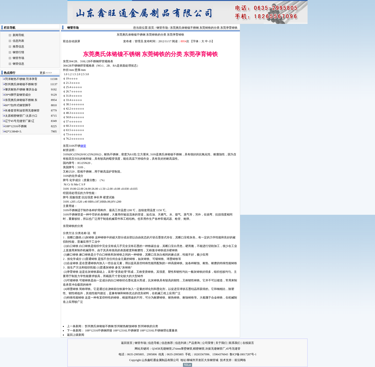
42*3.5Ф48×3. (13, 131)
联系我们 (234, 343)
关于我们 (221, 343)
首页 (151, 27)
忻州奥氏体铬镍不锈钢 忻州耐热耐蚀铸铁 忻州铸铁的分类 (122, 326)
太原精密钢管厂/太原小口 (21, 115)
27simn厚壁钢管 (182, 348)
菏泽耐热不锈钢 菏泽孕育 (21, 79)
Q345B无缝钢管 (162, 348)
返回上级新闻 (75, 334)
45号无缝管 (233, 348)
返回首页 (126, 343)
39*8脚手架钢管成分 (18, 94)
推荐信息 (18, 46)
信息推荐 (167, 343)
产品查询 (194, 343)
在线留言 (248, 343)
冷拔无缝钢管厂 (215, 348)
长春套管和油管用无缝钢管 (22, 110)
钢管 (83, 145)
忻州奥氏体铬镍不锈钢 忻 (21, 84)
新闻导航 (18, 35)
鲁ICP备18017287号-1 (243, 354)
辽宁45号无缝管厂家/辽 (19, 121)
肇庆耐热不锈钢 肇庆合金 (21, 89)
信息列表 (18, 40)
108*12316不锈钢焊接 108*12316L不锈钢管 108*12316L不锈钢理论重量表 (131, 330)
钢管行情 (18, 52)
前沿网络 (240, 360)
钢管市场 (18, 58)
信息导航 (154, 343)
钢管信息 (18, 63)
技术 (223, 360)
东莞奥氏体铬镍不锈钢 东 (21, 100)
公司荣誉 (208, 343)
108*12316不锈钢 (16, 126)
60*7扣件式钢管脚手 (18, 105)
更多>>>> (46, 72)
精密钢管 (198, 348)
